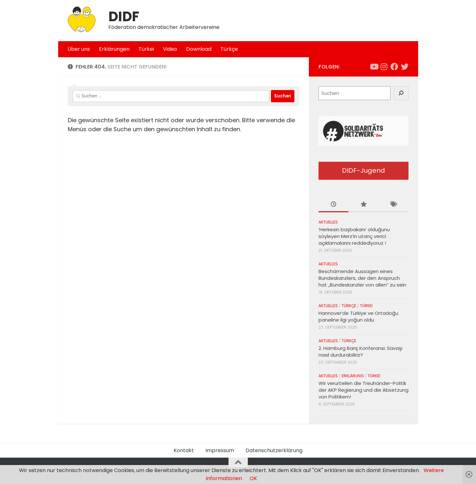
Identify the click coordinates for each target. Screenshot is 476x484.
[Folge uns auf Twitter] (405, 66)
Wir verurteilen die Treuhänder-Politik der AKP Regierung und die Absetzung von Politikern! (364, 390)
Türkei (146, 49)
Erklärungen (114, 49)
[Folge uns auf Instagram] (384, 66)
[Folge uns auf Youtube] (374, 66)
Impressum (219, 450)
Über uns (78, 49)
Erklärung (353, 376)
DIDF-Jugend (363, 170)
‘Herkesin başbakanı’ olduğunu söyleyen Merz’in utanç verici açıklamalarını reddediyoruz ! (354, 236)
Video (170, 49)
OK (253, 478)
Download (198, 49)
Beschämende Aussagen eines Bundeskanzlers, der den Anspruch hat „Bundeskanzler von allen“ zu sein (362, 278)
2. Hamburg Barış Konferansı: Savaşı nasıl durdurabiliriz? (360, 351)
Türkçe (229, 49)
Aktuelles (328, 222)
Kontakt (184, 450)
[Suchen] (401, 93)
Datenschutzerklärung (274, 450)
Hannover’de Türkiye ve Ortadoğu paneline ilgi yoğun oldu (358, 316)
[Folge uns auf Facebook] (394, 66)
